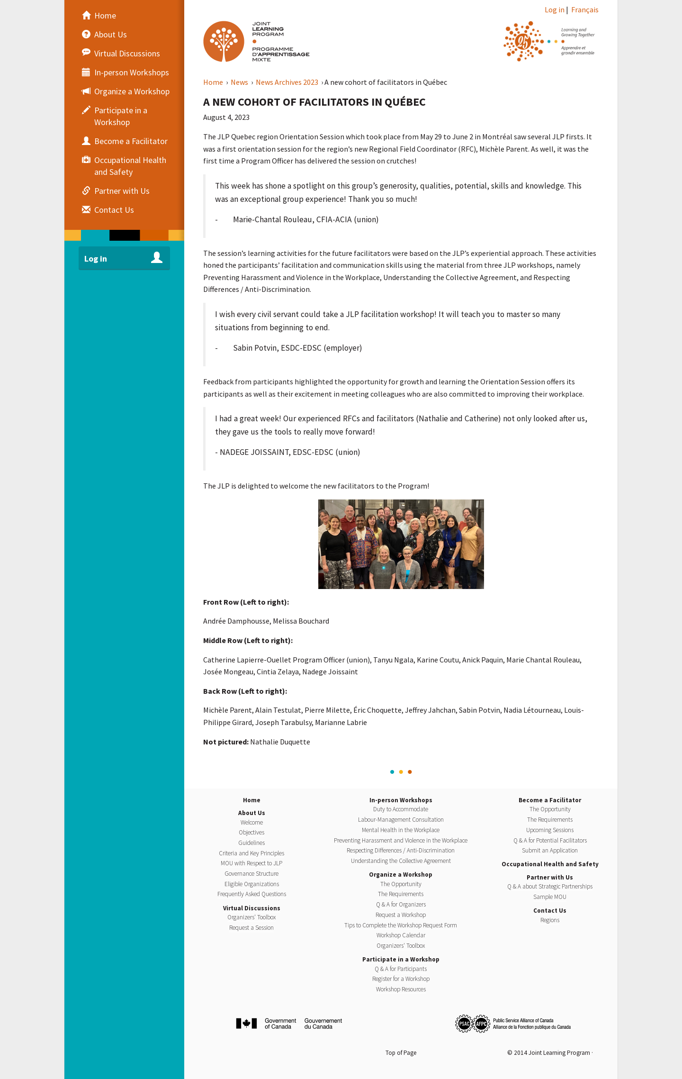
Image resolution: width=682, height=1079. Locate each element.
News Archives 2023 (288, 82)
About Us (251, 813)
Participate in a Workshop (401, 959)
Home (213, 82)
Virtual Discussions (251, 908)
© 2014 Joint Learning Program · (550, 1053)
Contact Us (549, 911)
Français (585, 9)
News (240, 82)
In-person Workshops (400, 800)
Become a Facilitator (550, 800)
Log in (555, 9)
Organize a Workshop (400, 874)
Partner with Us (550, 877)
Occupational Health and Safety (550, 864)
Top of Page (401, 1053)
